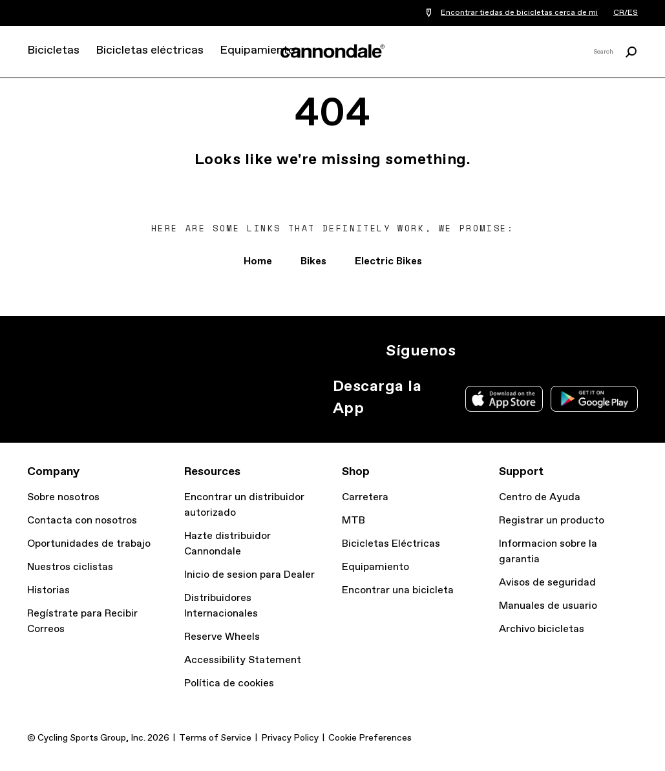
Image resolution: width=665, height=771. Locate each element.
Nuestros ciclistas (70, 567)
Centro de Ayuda (539, 497)
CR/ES (625, 13)
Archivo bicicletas (541, 629)
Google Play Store (594, 399)
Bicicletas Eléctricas (391, 544)
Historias (48, 590)
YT (559, 351)
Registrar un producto (551, 520)
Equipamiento (257, 50)
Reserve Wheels (222, 637)
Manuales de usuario (548, 606)
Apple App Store (504, 399)
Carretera (365, 497)
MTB (353, 520)
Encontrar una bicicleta (398, 590)
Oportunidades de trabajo (89, 544)
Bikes (313, 261)
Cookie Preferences (370, 738)
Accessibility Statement (242, 660)
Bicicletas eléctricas (150, 50)
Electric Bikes (388, 261)
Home (258, 261)
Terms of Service (215, 738)
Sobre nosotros (63, 497)
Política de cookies (229, 683)
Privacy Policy (290, 738)
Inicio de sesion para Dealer (249, 575)
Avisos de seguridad (547, 582)
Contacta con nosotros (82, 520)
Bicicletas (53, 50)
